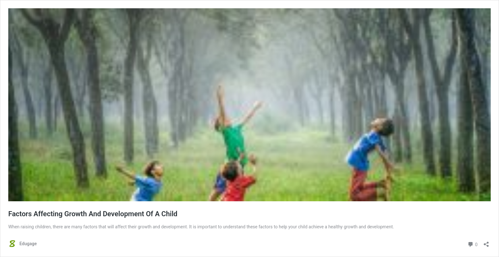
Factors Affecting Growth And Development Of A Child (93, 214)
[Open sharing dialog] (486, 242)
